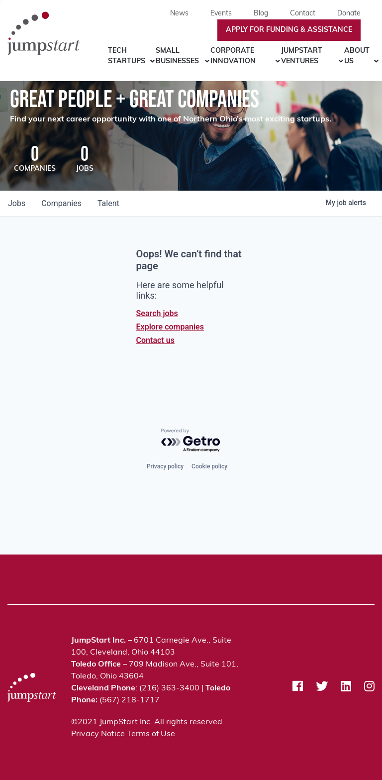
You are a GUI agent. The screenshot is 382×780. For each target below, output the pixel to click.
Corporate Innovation (233, 56)
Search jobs (157, 313)
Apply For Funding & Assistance (289, 30)
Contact (302, 13)
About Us (357, 56)
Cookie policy (209, 466)
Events (221, 13)
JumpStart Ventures (301, 56)
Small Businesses (177, 56)
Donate (349, 13)
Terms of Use (151, 734)
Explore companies (170, 327)
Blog (261, 13)
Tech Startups (126, 56)
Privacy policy (165, 466)
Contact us (155, 340)
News (179, 13)
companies (61, 203)
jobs (16, 203)
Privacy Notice (98, 734)
